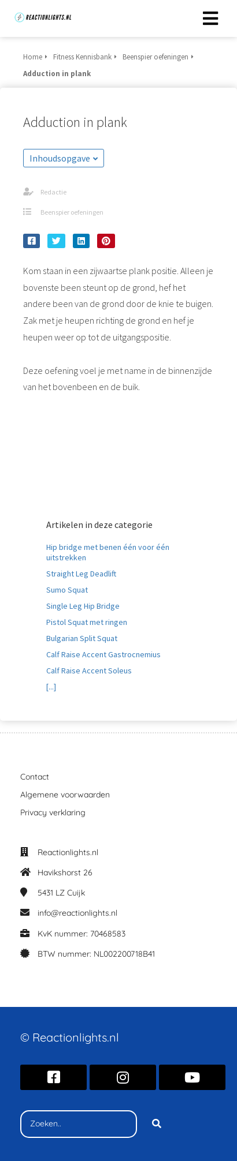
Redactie (53, 192)
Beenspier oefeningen (71, 212)
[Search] (157, 1124)
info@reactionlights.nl (77, 913)
